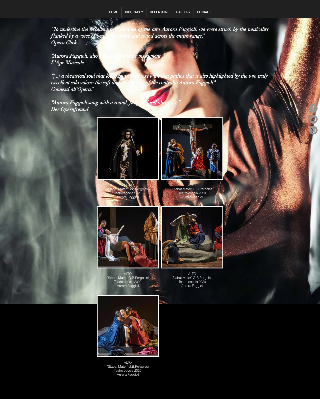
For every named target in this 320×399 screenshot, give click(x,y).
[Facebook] (313, 108)
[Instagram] (313, 130)
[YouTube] (313, 119)
